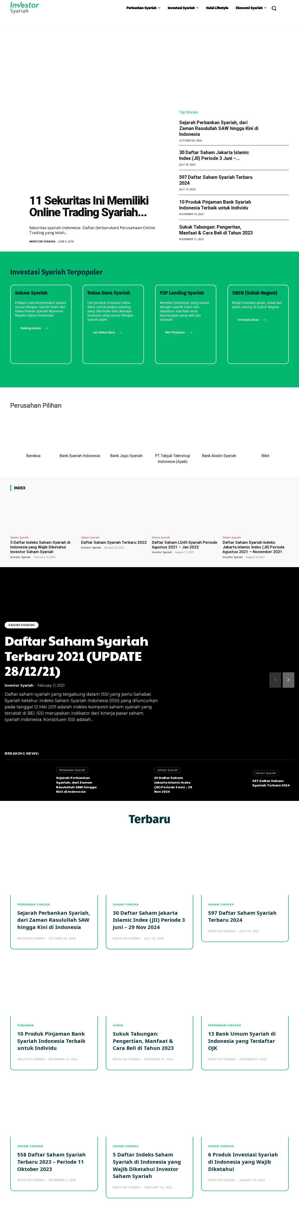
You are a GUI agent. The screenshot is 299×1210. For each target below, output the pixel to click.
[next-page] (288, 680)
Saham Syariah (19, 537)
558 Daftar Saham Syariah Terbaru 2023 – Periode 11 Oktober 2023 (51, 1161)
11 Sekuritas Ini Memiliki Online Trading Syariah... (88, 206)
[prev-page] (275, 680)
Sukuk (118, 1025)
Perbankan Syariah (72, 770)
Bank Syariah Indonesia (80, 455)
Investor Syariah (42, 241)
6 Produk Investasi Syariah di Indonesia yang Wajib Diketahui (243, 1161)
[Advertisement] (149, 64)
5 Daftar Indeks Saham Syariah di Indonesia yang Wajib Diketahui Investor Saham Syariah (40, 547)
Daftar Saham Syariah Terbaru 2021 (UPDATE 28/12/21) (76, 656)
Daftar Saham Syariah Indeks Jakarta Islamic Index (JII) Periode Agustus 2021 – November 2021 (254, 547)
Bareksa (33, 455)
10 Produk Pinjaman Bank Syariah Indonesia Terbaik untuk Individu (215, 205)
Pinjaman (25, 1025)
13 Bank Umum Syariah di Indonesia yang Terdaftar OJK (242, 1041)
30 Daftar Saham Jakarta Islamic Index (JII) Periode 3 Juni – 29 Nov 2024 (173, 784)
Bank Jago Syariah (126, 455)
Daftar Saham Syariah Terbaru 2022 (114, 542)
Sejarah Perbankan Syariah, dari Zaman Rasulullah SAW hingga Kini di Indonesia (218, 128)
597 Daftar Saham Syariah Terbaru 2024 (271, 783)
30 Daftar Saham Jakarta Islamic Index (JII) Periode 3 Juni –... (214, 155)
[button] (274, 8)
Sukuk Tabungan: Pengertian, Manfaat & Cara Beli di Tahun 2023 (216, 230)
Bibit (265, 455)
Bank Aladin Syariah (219, 455)
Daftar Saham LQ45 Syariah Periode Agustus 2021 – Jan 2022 (184, 544)
